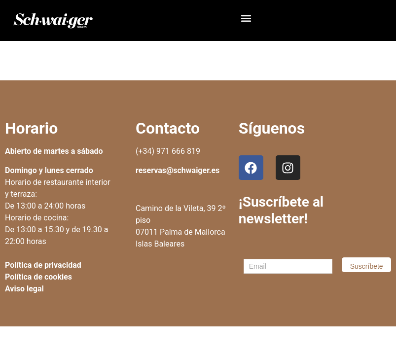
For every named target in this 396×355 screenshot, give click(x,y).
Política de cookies (38, 277)
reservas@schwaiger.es (177, 170)
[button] (246, 18)
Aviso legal (24, 288)
